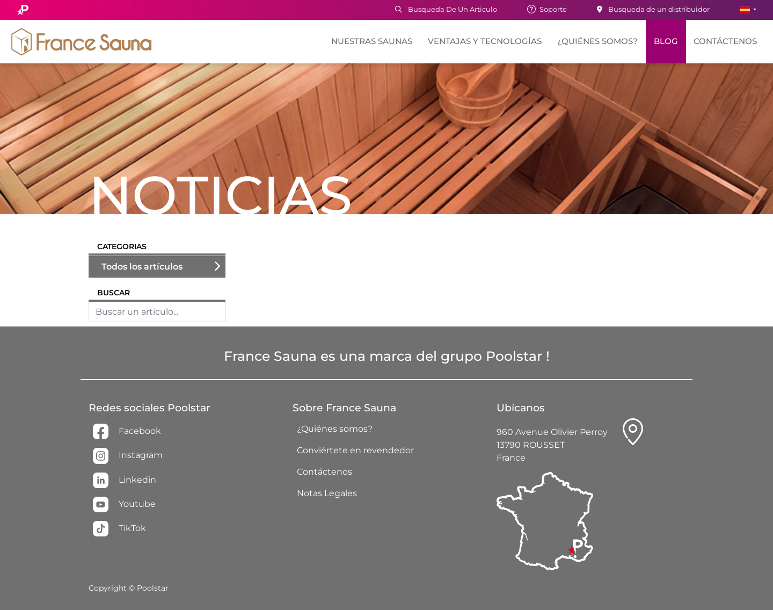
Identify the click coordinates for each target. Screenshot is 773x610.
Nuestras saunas (371, 41)
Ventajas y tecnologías (485, 41)
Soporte (547, 9)
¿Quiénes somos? (597, 41)
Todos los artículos (142, 267)
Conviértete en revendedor (355, 450)
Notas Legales (327, 493)
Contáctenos (725, 41)
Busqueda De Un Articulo (446, 9)
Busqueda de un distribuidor (653, 9)
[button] (748, 9)
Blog (666, 41)
